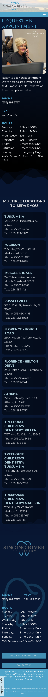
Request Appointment (24, 660)
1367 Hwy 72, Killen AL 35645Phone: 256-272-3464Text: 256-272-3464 (22, 436)
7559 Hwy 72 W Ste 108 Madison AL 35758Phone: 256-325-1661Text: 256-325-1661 (22, 511)
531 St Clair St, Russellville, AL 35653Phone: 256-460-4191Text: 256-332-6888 (22, 313)
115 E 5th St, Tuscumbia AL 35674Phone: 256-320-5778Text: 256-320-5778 (21, 472)
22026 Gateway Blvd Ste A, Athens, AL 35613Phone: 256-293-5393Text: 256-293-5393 (21, 406)
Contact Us (24, 669)
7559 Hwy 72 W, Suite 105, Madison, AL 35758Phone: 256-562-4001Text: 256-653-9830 (20, 257)
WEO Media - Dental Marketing (29, 674)
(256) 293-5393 (11, 102)
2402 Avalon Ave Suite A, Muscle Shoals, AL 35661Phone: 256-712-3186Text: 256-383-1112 (19, 285)
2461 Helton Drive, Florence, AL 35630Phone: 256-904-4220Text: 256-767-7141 (23, 376)
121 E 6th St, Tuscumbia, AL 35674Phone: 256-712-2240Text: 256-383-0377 (21, 229)
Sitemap (28, 679)
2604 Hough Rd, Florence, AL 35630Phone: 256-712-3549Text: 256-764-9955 (22, 343)
